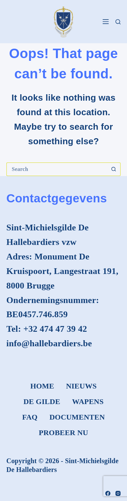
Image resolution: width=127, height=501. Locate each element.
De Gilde (41, 401)
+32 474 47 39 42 (55, 329)
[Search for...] (56, 169)
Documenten (77, 417)
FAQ (29, 417)
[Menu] (106, 22)
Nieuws (81, 386)
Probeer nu (63, 432)
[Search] (118, 21)
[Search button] (114, 169)
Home (42, 386)
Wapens (88, 401)
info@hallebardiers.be (49, 343)
